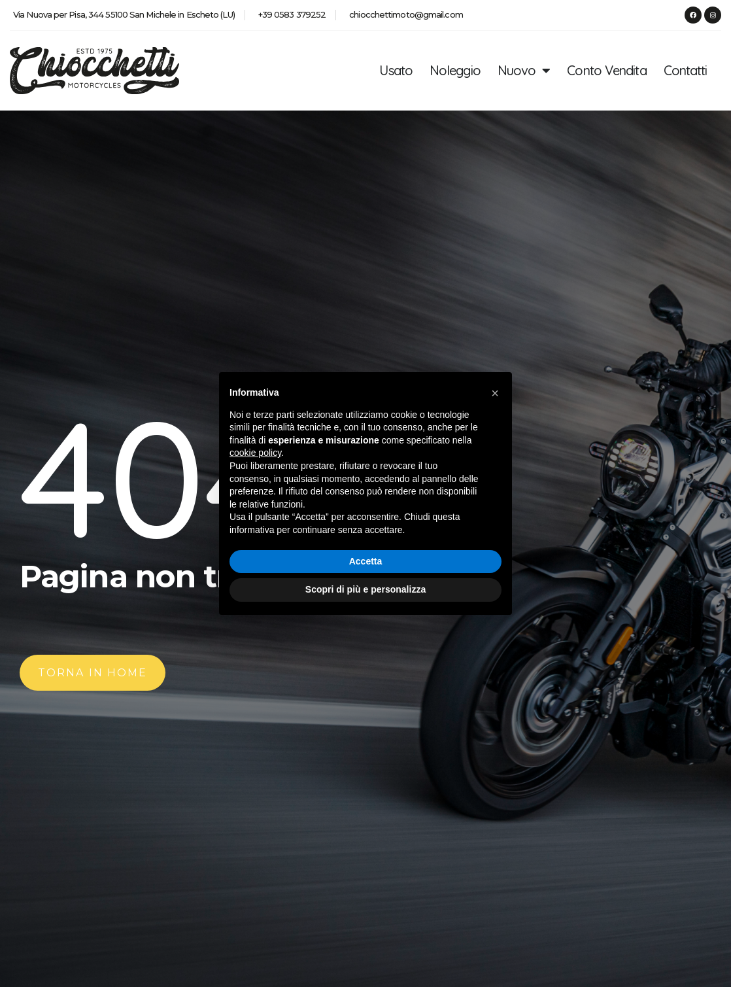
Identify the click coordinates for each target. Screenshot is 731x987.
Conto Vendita (606, 70)
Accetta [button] (365, 561)
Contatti (685, 70)
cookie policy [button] (255, 452)
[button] (494, 393)
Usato (396, 70)
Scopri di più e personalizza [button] (365, 589)
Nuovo (524, 70)
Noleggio (455, 70)
